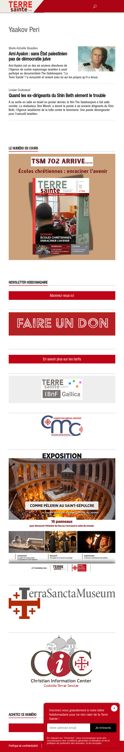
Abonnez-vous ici (62, 295)
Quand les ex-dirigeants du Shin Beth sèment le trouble (57, 95)
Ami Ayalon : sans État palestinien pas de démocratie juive (38, 56)
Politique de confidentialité (23, 745)
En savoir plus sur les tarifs (62, 359)
